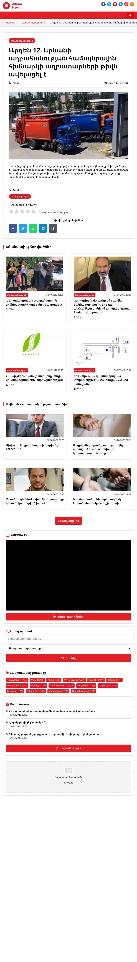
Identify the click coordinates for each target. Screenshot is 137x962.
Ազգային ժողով (83, 691)
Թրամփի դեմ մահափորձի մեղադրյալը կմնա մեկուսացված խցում (35, 501)
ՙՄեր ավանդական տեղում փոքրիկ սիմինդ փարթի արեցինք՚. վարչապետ (34, 302)
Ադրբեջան (108, 685)
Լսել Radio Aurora (68, 748)
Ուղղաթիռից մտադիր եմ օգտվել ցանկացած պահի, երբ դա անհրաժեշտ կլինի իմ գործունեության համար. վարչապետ (102, 306)
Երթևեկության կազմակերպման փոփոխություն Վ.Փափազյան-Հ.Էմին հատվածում (101, 380)
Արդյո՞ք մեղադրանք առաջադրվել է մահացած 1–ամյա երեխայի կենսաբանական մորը (99, 449)
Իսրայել (96, 679)
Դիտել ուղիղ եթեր (69, 617)
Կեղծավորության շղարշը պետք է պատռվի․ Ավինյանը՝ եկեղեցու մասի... (55, 734)
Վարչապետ (58, 691)
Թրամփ (38, 685)
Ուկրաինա (36, 691)
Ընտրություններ (61, 685)
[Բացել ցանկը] (6, 15)
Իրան (54, 679)
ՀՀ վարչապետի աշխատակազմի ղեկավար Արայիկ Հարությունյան (52, 711)
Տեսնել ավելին (68, 521)
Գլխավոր (8, 22)
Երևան (114, 679)
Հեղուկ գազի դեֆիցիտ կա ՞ (27, 722)
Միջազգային (74, 679)
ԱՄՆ (37, 679)
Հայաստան (17, 679)
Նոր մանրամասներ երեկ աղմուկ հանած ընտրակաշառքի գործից (97, 501)
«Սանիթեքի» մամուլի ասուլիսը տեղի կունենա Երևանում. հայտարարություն (34, 378)
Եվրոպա (15, 691)
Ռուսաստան (17, 685)
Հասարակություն (32, 22)
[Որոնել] (130, 15)
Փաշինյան (86, 685)
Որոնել (68, 658)
